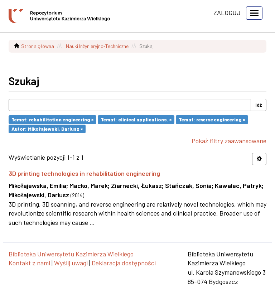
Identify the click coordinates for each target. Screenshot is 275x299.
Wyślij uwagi (71, 263)
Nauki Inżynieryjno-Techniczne (97, 46)
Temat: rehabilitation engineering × (52, 119)
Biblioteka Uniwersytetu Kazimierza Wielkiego (71, 254)
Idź (258, 105)
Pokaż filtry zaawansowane (229, 141)
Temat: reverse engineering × (212, 119)
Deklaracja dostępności (124, 263)
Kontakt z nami (29, 263)
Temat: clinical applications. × (136, 119)
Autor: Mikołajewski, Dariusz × (47, 129)
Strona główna (37, 46)
